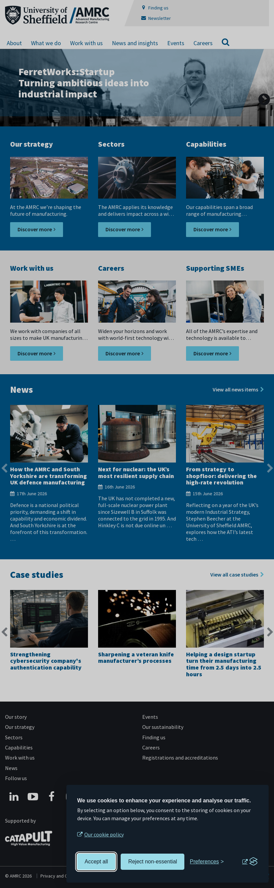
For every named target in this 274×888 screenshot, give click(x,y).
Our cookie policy (104, 834)
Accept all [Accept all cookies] (96, 861)
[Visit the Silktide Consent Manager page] (250, 862)
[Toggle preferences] (207, 862)
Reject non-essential (152, 861)
